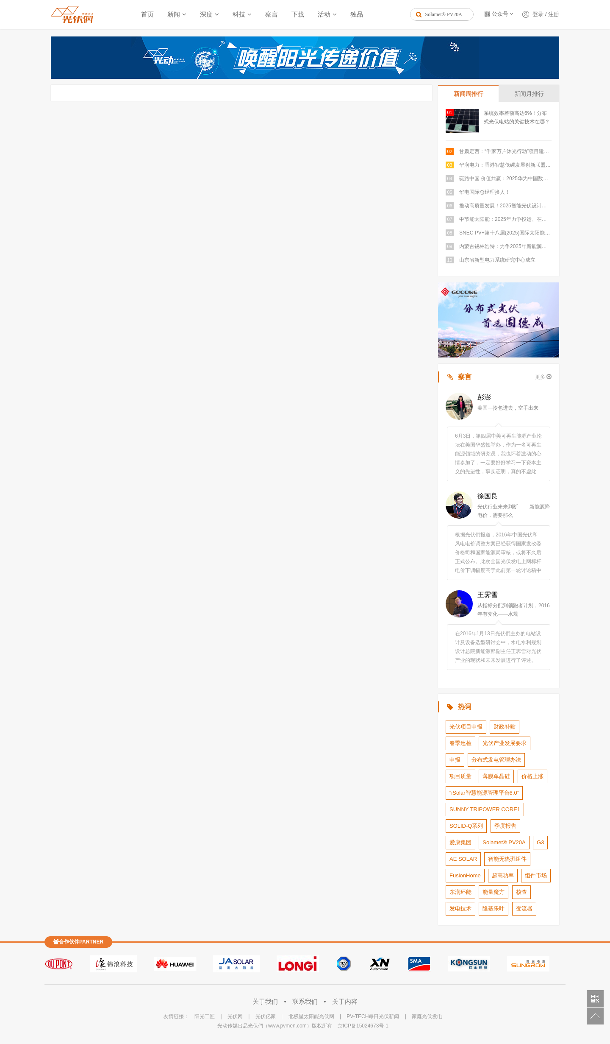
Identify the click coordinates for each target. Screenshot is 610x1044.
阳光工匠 (204, 1016)
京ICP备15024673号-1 (363, 1026)
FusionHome (465, 875)
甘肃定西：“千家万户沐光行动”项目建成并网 (509, 151)
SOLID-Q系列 (466, 826)
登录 (537, 14)
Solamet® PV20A (503, 842)
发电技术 (460, 908)
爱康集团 (460, 842)
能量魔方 (493, 892)
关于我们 (266, 1001)
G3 (540, 842)
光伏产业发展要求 (504, 743)
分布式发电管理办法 (496, 759)
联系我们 (305, 1001)
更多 (543, 377)
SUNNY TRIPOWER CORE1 (484, 809)
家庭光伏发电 (427, 1016)
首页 (147, 14)
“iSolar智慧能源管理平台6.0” (484, 793)
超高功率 (503, 875)
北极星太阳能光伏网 (311, 1016)
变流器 (524, 908)
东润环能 (460, 892)
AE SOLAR (463, 859)
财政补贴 (505, 726)
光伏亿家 (265, 1016)
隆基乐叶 (493, 908)
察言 (271, 14)
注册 (553, 14)
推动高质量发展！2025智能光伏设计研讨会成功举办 (518, 206)
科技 (239, 14)
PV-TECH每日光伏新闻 (373, 1016)
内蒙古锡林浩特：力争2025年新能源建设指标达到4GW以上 (526, 246)
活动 (324, 14)
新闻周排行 (468, 93)
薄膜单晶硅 (496, 776)
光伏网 (235, 1016)
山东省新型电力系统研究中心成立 (497, 260)
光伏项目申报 (465, 726)
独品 (356, 14)
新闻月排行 (529, 93)
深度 (206, 14)
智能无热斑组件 (507, 859)
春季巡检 (460, 743)
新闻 (173, 14)
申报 (454, 759)
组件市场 (536, 875)
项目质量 (460, 776)
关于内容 (345, 1001)
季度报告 (505, 826)
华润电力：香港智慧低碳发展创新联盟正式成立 (512, 165)
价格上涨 (532, 776)
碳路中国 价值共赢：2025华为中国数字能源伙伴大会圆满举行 (529, 178)
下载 (297, 14)
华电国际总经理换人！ (484, 192)
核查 (521, 892)
